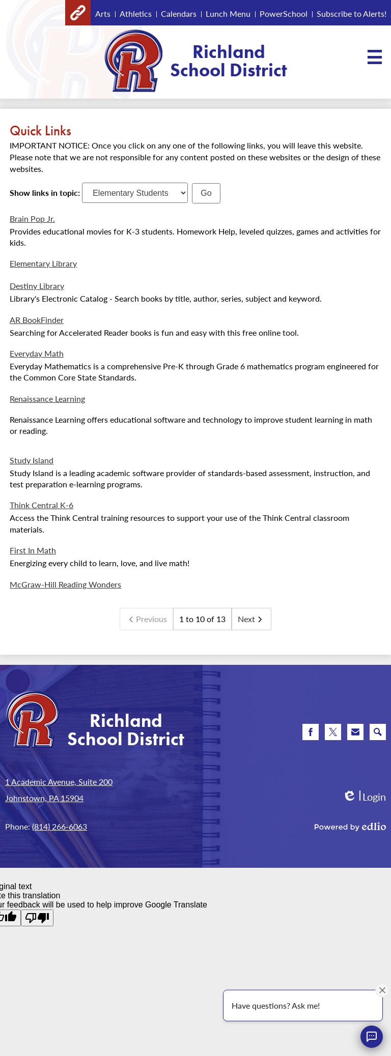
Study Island (31, 460)
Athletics (136, 13)
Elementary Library (43, 263)
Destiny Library (37, 285)
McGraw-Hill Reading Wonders (65, 584)
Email (355, 734)
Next (251, 619)
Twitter (333, 734)
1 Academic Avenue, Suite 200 (59, 781)
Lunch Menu (228, 13)
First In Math (33, 550)
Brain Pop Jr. (32, 218)
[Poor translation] (37, 918)
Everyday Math (37, 353)
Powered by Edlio (350, 827)
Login (364, 796)
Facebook (310, 734)
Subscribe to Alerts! (351, 13)
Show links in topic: (45, 192)
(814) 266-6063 (59, 826)
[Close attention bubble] (382, 990)
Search (378, 734)
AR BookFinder (37, 320)
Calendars (179, 13)
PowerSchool (284, 13)
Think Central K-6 (41, 505)
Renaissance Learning (47, 398)
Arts (102, 13)
